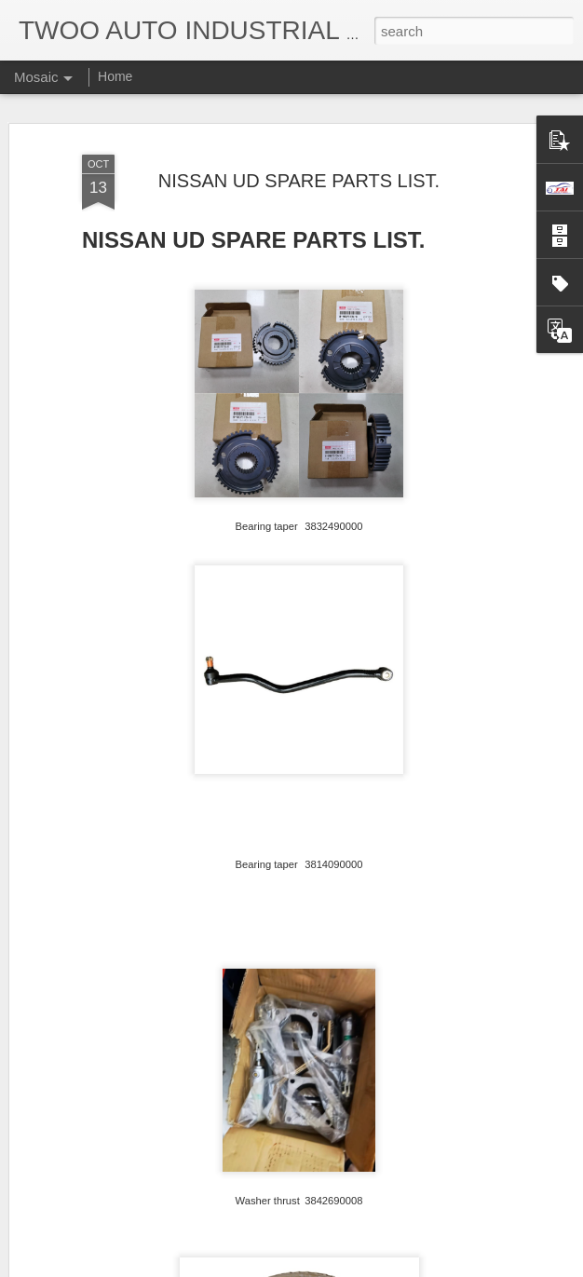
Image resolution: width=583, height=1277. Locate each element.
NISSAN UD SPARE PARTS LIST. (299, 165)
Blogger (349, 1266)
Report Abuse (404, 1266)
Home (115, 76)
